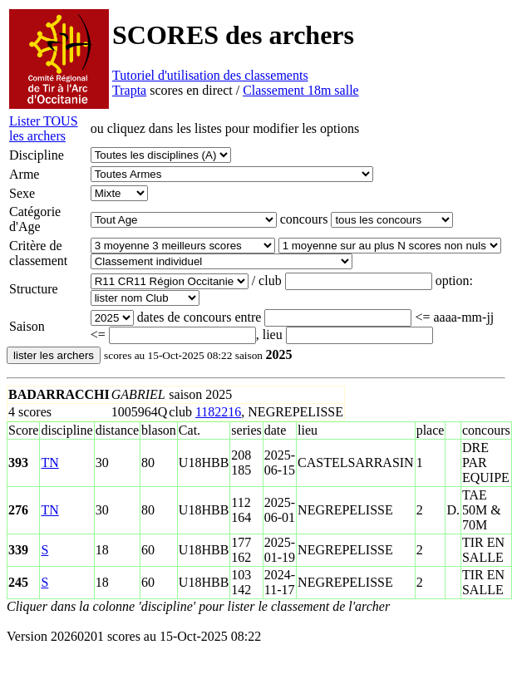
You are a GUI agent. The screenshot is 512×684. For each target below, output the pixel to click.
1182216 (218, 412)
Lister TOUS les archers (43, 128)
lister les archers (53, 355)
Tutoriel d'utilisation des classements (210, 75)
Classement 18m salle (301, 90)
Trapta (129, 90)
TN (49, 462)
